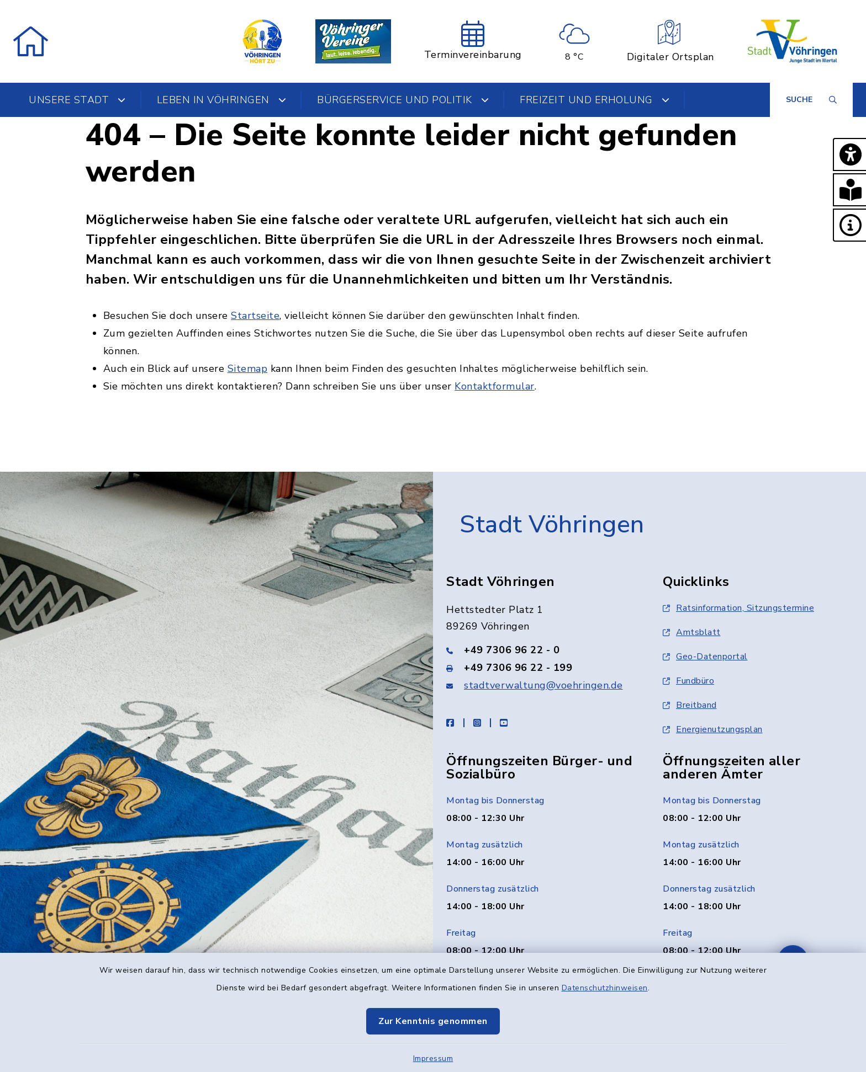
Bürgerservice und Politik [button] (403, 99)
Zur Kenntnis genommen (433, 1021)
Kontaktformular (495, 386)
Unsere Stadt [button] (77, 99)
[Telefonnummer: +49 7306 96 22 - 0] (541, 650)
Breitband (690, 705)
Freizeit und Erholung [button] (594, 99)
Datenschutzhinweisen (605, 988)
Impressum (433, 1058)
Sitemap (248, 368)
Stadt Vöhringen (552, 524)
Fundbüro (688, 681)
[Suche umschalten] (811, 100)
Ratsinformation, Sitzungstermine (738, 608)
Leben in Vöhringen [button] (222, 99)
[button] (849, 154)
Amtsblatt (692, 632)
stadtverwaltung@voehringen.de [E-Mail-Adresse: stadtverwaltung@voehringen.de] (543, 685)
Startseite (255, 315)
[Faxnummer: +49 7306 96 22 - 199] (541, 667)
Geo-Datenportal (705, 656)
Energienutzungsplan (713, 729)
